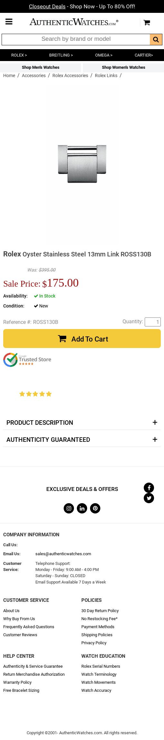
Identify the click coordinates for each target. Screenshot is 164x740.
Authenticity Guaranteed (48, 439)
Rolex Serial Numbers (100, 666)
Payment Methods (97, 626)
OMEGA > (104, 55)
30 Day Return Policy (100, 610)
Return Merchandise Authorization (34, 674)
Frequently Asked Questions (28, 626)
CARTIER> (144, 55)
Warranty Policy (17, 682)
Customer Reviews (20, 634)
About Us (11, 610)
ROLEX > (19, 55)
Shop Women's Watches (123, 67)
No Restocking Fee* (99, 618)
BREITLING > (61, 55)
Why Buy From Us (19, 618)
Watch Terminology (98, 674)
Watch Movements (98, 682)
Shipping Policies (97, 634)
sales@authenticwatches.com (63, 553)
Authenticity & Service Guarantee (33, 666)
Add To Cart (89, 339)
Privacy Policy (93, 642)
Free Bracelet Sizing (21, 690)
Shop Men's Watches (40, 67)
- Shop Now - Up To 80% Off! (82, 6)
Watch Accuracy (96, 690)
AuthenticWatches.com (80, 22)
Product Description (39, 422)
